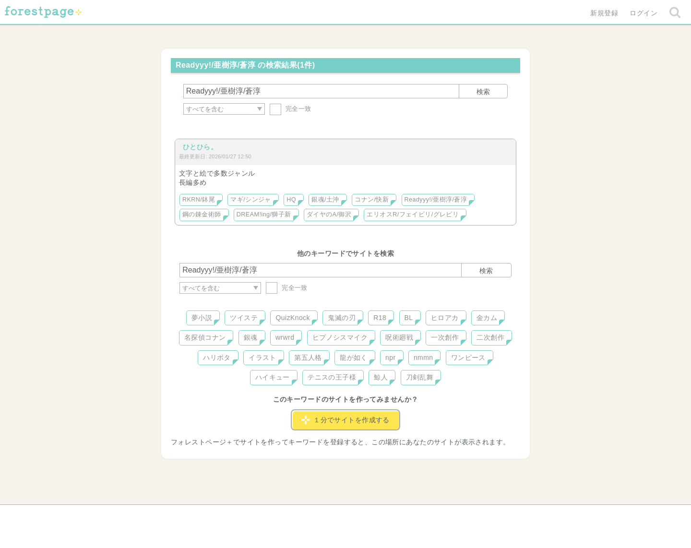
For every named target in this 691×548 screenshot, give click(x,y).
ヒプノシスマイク (340, 337)
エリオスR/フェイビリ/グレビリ (413, 214)
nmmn (423, 357)
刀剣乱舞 (420, 377)
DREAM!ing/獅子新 (264, 214)
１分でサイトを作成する (345, 420)
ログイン (643, 13)
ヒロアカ (445, 318)
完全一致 (290, 108)
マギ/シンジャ (250, 199)
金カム (487, 318)
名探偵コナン (205, 337)
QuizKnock (292, 318)
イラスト (262, 357)
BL (409, 318)
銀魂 (251, 337)
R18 (379, 318)
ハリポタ (217, 357)
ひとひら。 (200, 147)
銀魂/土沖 (325, 199)
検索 (483, 91)
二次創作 (490, 337)
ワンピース (468, 357)
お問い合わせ (276, 515)
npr (390, 357)
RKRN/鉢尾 (198, 199)
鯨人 (381, 377)
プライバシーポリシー (449, 515)
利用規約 (332, 515)
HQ (291, 199)
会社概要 (382, 515)
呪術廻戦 (399, 337)
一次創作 (445, 337)
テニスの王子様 (332, 377)
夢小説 (201, 318)
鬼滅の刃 (342, 318)
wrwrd (284, 337)
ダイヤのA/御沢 (329, 214)
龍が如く (354, 357)
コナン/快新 (372, 199)
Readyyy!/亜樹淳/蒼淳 (436, 199)
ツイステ (244, 318)
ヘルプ (222, 515)
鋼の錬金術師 (201, 214)
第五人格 (308, 357)
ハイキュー (272, 377)
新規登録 (604, 13)
